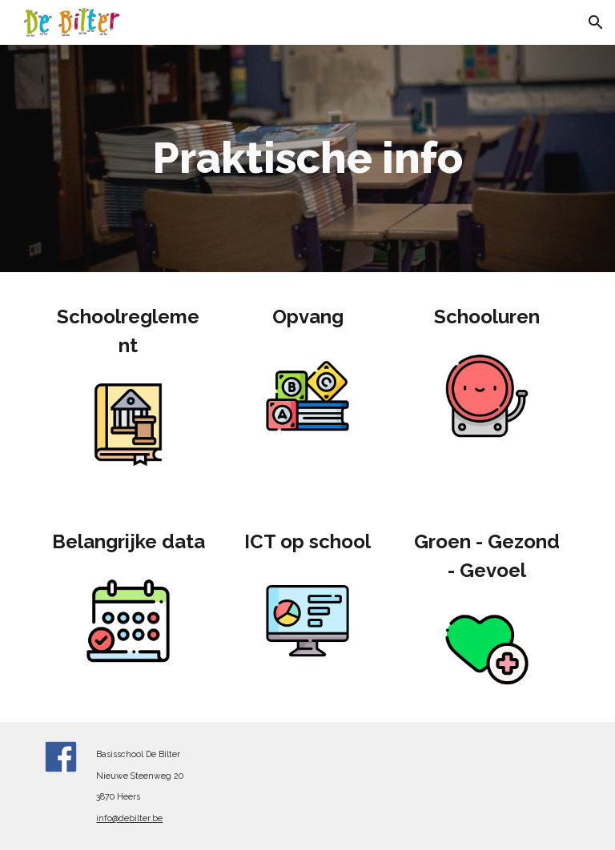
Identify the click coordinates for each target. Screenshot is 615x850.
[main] (307, 158)
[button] (596, 22)
